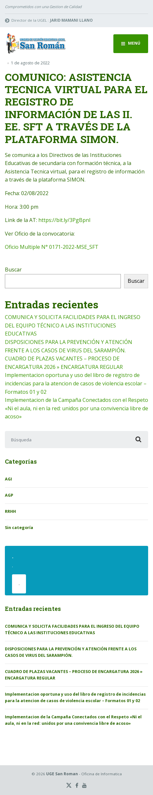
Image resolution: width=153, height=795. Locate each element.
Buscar (13, 269)
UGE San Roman (62, 773)
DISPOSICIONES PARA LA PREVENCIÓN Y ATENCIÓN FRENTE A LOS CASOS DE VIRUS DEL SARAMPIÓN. (70, 652)
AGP (9, 495)
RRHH (10, 511)
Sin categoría (19, 527)
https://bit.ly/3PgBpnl (64, 220)
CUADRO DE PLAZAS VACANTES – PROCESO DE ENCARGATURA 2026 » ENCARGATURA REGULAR (74, 675)
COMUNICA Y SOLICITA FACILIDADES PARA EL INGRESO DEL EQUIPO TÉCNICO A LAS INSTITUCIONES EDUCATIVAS (72, 325)
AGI (8, 479)
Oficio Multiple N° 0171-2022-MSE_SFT (51, 246)
